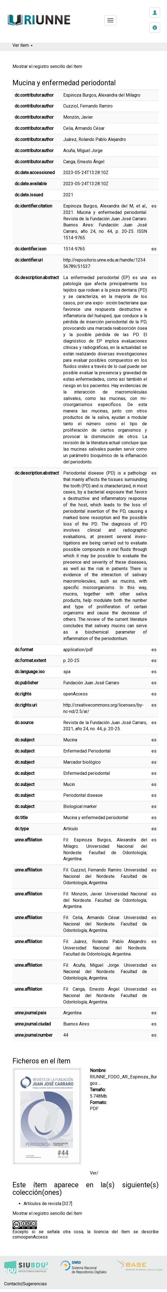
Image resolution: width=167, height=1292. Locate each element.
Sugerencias (35, 1283)
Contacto (12, 1283)
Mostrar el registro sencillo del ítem (47, 66)
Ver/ (94, 1173)
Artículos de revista (42, 1203)
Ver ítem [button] (22, 45)
